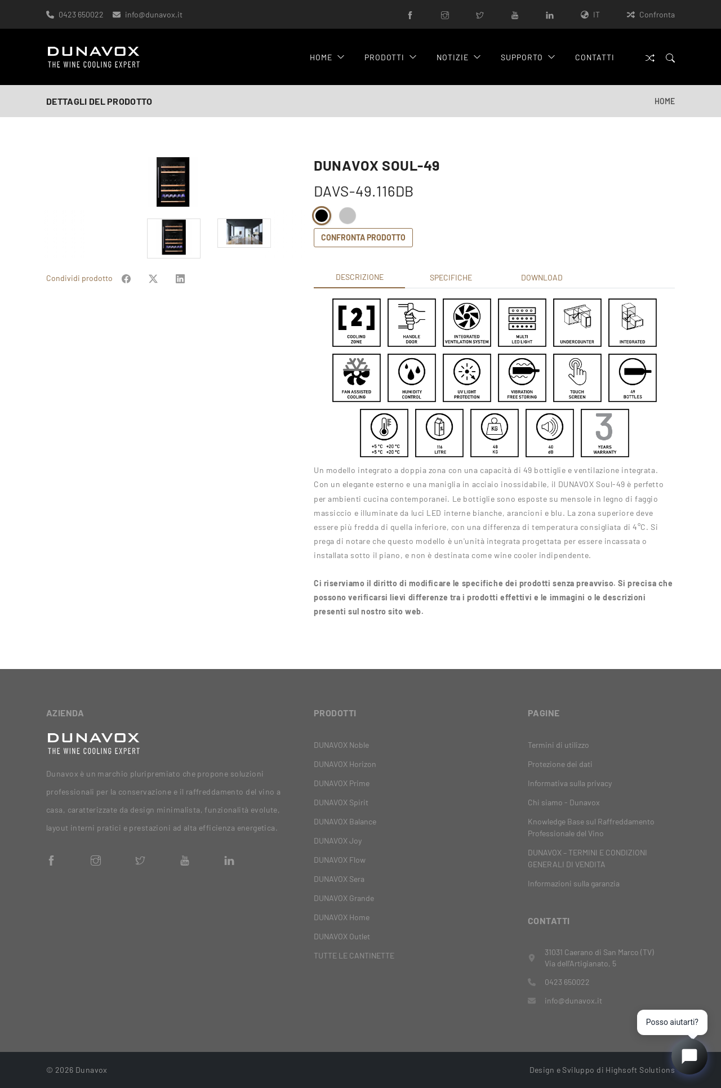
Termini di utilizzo (558, 745)
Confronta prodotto (363, 237)
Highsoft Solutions (640, 1069)
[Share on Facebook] (126, 278)
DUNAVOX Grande (344, 898)
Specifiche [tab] (451, 277)
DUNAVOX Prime (342, 783)
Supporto (528, 57)
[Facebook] (410, 14)
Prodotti (390, 57)
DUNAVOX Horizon (345, 764)
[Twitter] (480, 14)
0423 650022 (81, 14)
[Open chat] (689, 1056)
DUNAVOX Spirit (341, 802)
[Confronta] (650, 57)
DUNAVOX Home (342, 917)
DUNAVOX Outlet (342, 936)
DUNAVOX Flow (340, 859)
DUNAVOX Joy (338, 840)
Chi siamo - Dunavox (564, 802)
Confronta (651, 14)
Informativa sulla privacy (570, 783)
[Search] (670, 57)
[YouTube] (515, 14)
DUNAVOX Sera (339, 879)
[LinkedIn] (550, 14)
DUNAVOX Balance (345, 821)
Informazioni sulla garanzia (574, 883)
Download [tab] (542, 277)
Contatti (595, 57)
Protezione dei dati (560, 764)
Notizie (459, 57)
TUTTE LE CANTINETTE (354, 955)
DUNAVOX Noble (341, 745)
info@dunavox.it (154, 14)
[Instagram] (445, 14)
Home (327, 57)
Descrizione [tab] (360, 277)
